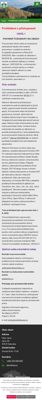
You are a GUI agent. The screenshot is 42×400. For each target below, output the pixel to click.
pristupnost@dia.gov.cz (18, 320)
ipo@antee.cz (7, 279)
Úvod (3, 21)
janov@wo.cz (12, 365)
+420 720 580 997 (15, 361)
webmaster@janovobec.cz (13, 268)
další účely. (25, 384)
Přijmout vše (11, 397)
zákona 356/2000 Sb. (19, 138)
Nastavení (31, 397)
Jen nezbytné (21, 397)
